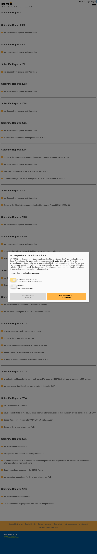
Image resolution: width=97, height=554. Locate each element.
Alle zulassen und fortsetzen (66, 296)
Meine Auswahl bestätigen (28, 296)
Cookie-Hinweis (52, 261)
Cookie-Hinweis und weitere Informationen (26, 273)
